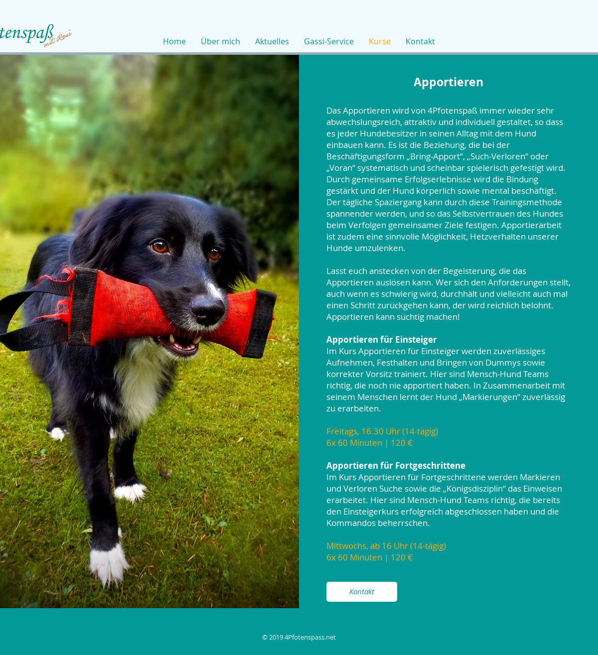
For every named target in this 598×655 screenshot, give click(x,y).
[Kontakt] (361, 592)
